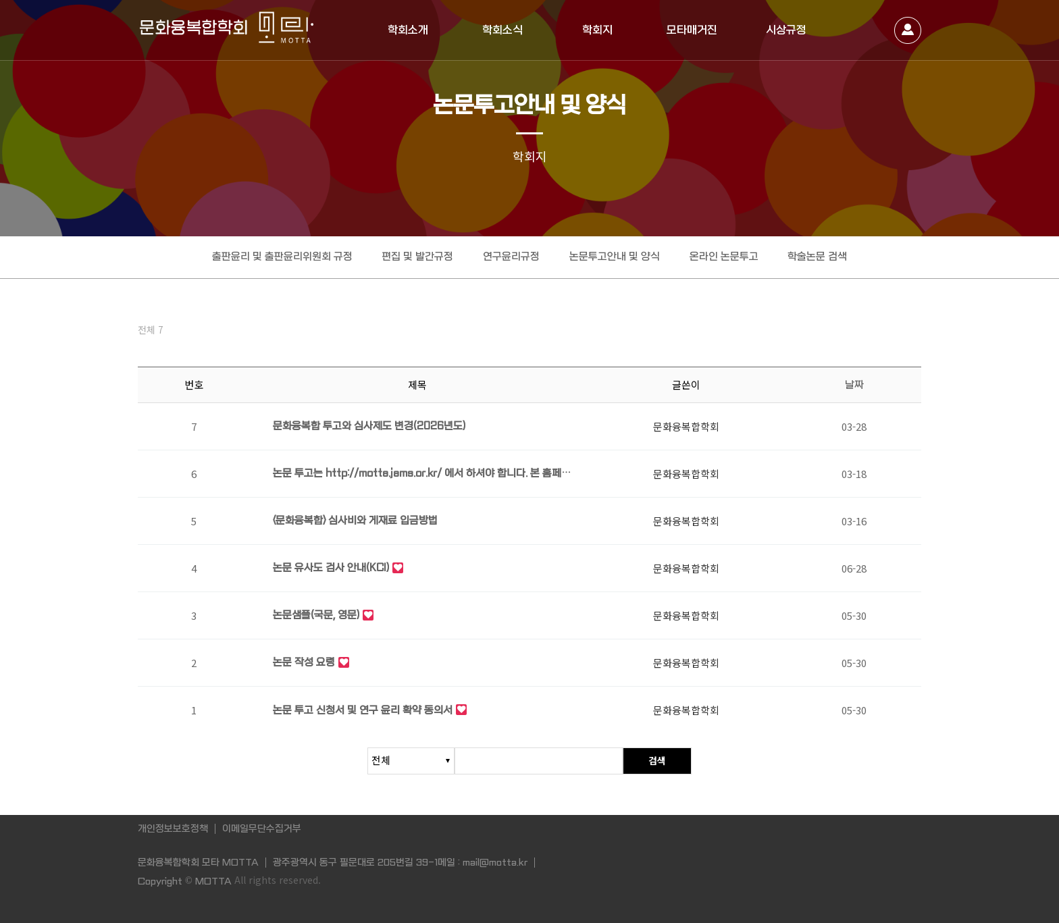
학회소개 (408, 30)
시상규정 (786, 30)
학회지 (597, 30)
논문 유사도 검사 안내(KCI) (331, 570)
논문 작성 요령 (304, 664)
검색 (657, 761)
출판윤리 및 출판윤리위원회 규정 (281, 256)
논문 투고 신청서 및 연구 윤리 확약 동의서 (363, 712)
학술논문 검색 (818, 256)
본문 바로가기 (0, 0)
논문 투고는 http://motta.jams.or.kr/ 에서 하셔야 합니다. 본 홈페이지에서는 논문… (422, 476)
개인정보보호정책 (173, 828)
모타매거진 (692, 30)
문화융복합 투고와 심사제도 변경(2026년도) (369, 428)
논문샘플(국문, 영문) (316, 617)
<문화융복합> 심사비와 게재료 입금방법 (355, 523)
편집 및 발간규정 (417, 256)
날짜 (854, 386)
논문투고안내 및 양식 (614, 256)
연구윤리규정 (511, 256)
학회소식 (502, 30)
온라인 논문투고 (724, 256)
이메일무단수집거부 (261, 828)
